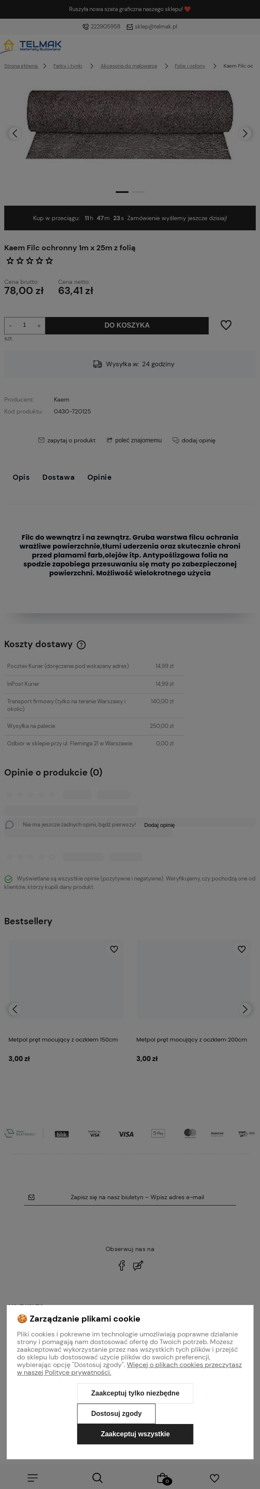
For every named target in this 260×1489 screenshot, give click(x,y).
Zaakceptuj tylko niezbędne (135, 1393)
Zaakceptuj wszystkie (135, 1434)
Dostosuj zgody (116, 1413)
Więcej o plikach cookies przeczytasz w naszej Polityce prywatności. (129, 1368)
